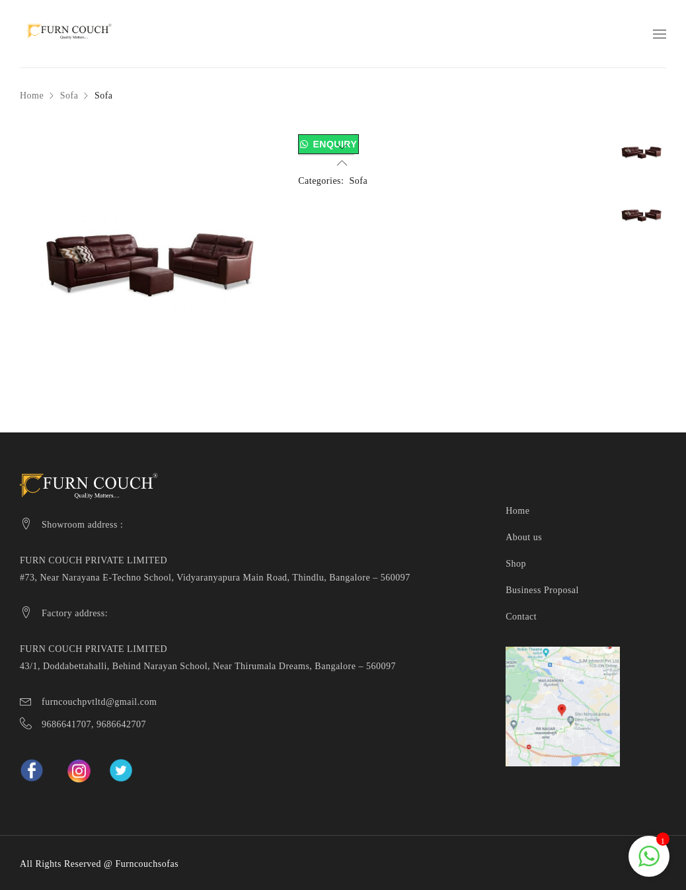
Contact (521, 617)
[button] (328, 144)
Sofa (69, 96)
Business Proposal (542, 590)
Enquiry (335, 144)
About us (524, 537)
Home (32, 96)
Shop (516, 564)
